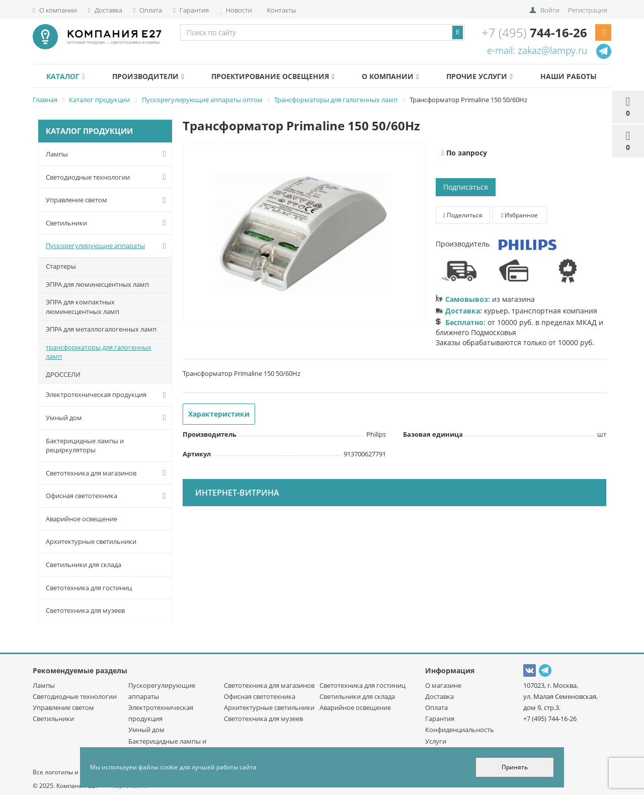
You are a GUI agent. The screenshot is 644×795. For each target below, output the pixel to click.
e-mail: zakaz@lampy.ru (537, 50)
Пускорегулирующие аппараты (108, 246)
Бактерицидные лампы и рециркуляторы (85, 445)
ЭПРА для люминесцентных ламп (97, 284)
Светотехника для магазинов (108, 473)
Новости (236, 10)
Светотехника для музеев (85, 610)
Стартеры (61, 266)
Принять (515, 767)
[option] (304, 233)
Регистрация (587, 10)
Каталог (65, 76)
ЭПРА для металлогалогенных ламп (101, 329)
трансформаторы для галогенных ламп (98, 352)
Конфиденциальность (459, 729)
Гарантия (191, 10)
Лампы (108, 154)
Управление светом (108, 200)
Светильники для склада (83, 564)
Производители (148, 76)
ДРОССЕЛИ (63, 374)
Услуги (435, 741)
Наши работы (568, 76)
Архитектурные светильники (91, 541)
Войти (549, 10)
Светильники (108, 223)
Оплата (148, 10)
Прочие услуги (479, 76)
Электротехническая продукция (108, 395)
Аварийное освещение (81, 518)
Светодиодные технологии (108, 177)
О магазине (443, 685)
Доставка (105, 10)
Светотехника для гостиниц (89, 587)
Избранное (519, 215)
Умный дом (108, 418)
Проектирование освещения (272, 76)
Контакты (281, 10)
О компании (55, 10)
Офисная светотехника (108, 496)
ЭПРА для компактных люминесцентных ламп (82, 306)
